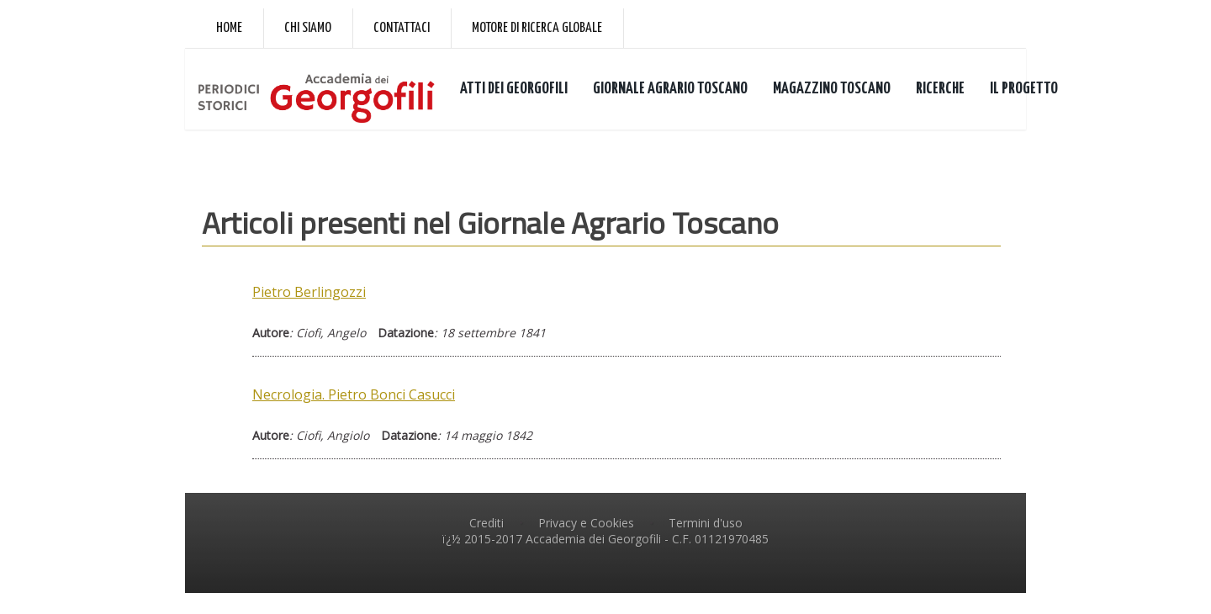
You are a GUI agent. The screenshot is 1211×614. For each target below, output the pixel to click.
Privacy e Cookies (586, 523)
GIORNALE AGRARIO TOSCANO (670, 89)
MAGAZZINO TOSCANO (832, 89)
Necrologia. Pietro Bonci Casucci (353, 394)
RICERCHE (940, 89)
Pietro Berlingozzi (309, 292)
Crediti (486, 523)
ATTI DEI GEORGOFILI (514, 89)
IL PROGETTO (1024, 89)
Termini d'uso (706, 523)
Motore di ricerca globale (537, 28)
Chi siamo (307, 28)
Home (229, 28)
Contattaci (401, 28)
